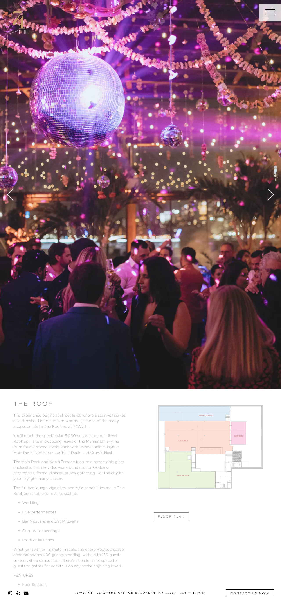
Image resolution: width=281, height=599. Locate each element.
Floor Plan (171, 516)
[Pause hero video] (140, 287)
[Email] (26, 593)
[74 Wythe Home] (19, 22)
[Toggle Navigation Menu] (270, 12)
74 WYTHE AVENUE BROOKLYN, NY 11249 (136, 592)
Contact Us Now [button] (250, 593)
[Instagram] (10, 593)
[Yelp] (18, 593)
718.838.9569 (193, 592)
